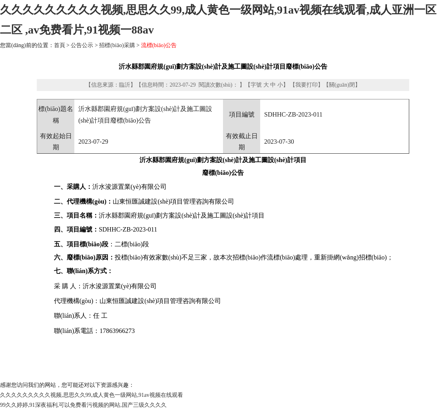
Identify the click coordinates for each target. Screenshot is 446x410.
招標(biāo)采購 (117, 45)
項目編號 (242, 114)
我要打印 (306, 85)
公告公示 (82, 45)
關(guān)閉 (342, 85)
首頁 (59, 45)
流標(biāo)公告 (159, 45)
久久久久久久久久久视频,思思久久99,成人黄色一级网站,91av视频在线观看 (91, 395)
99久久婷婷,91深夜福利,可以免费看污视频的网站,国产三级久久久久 (83, 405)
